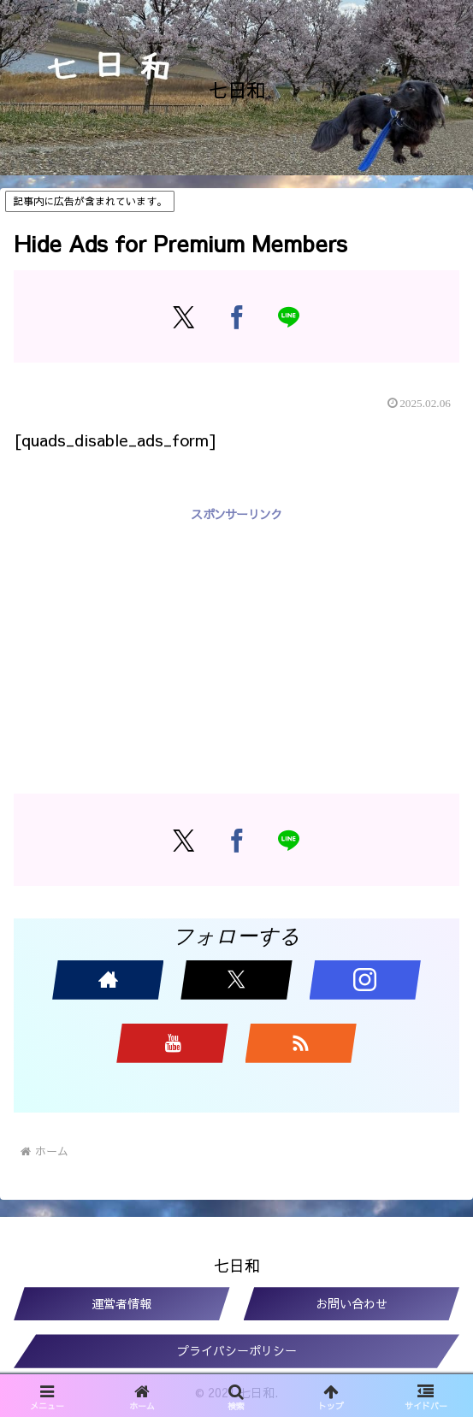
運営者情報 (121, 1303)
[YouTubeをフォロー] (172, 1043)
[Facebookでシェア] (236, 316)
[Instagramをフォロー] (365, 980)
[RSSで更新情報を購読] (301, 1043)
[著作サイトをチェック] (107, 980)
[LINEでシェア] (289, 316)
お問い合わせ (351, 1303)
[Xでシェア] (183, 316)
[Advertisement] (236, 645)
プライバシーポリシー (237, 1350)
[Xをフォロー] (236, 980)
